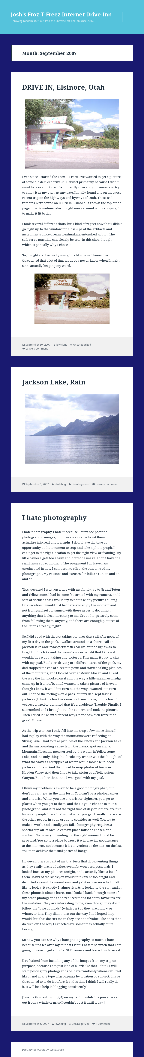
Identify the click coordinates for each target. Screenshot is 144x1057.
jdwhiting (61, 344)
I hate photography (54, 517)
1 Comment (102, 1023)
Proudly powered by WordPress (43, 1049)
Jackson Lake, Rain (54, 382)
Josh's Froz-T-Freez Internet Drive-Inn (61, 14)
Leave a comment (37, 348)
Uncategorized (82, 344)
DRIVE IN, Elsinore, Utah (63, 87)
